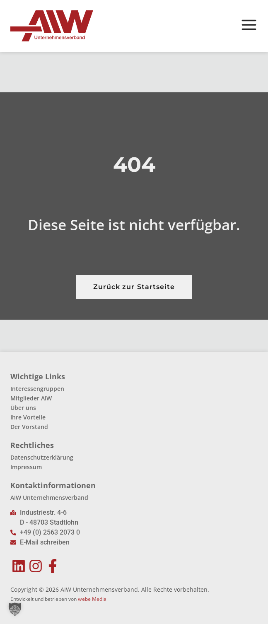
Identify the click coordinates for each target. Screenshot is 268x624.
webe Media (92, 598)
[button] (15, 609)
